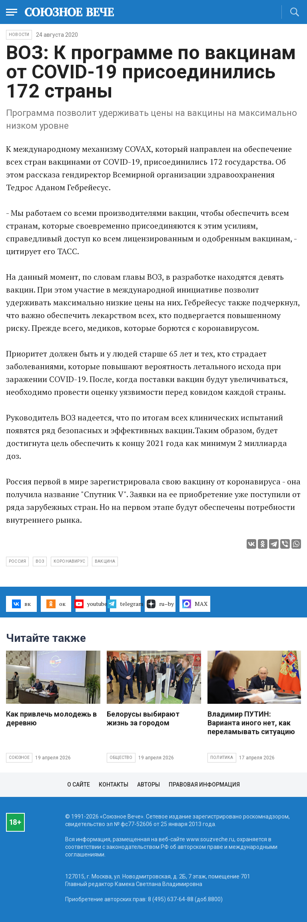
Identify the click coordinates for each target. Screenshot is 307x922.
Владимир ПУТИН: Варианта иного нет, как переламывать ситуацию (251, 723)
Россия (17, 561)
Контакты (113, 784)
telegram (125, 603)
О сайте (78, 784)
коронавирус (69, 561)
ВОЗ (40, 561)
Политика (221, 757)
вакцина (105, 561)
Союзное (19, 757)
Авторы (148, 784)
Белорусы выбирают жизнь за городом (143, 718)
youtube (91, 603)
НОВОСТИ (19, 34)
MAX (194, 603)
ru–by (160, 603)
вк (21, 603)
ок (55, 603)
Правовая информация (204, 784)
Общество (121, 757)
